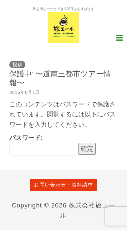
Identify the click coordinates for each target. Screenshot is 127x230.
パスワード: (42, 145)
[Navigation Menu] (119, 37)
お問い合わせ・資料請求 (63, 184)
